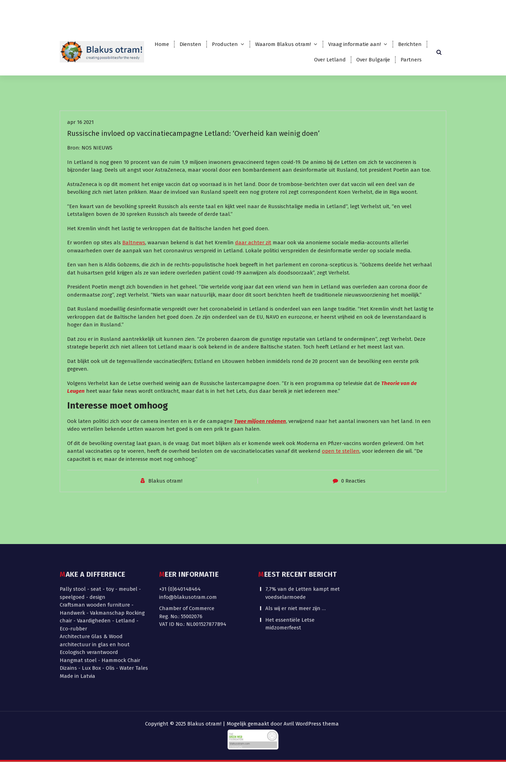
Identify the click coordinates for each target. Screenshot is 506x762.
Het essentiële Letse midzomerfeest (289, 580)
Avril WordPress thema (311, 724)
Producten (225, 44)
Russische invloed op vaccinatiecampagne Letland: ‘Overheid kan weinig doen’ (193, 147)
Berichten (410, 44)
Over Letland (330, 60)
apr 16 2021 (80, 135)
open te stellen (340, 464)
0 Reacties (353, 494)
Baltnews (133, 256)
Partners (411, 60)
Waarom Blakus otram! (283, 44)
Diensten (190, 44)
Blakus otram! (165, 494)
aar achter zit (254, 256)
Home (162, 44)
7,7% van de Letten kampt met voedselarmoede (302, 549)
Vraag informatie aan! (354, 44)
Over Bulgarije (373, 60)
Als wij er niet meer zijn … (295, 565)
